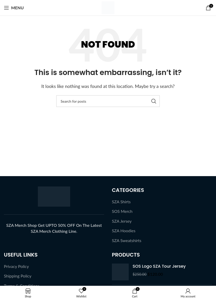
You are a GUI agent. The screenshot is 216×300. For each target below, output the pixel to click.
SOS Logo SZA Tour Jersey (159, 266)
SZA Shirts (121, 201)
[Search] (108, 101)
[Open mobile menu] (13, 8)
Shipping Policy (17, 275)
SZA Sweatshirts (126, 240)
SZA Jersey (122, 221)
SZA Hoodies (123, 230)
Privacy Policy (16, 266)
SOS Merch (122, 211)
